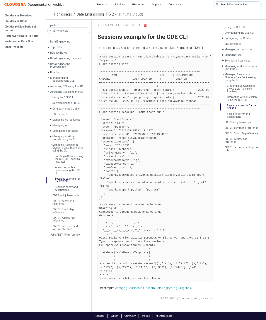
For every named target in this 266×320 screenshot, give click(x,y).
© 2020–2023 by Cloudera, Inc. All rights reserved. (187, 298)
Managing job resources (66, 119)
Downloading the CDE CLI (66, 102)
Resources (138, 4)
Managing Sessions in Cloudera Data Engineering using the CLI (67, 147)
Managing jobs (60, 125)
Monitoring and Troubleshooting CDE (62, 79)
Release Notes (58, 52)
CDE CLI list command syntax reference (65, 228)
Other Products (13, 46)
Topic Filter (53, 25)
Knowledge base (164, 316)
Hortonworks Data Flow (18, 41)
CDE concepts (60, 114)
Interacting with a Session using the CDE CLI (68, 170)
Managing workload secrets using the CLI (64, 138)
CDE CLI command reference (63, 202)
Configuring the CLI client (66, 108)
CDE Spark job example (65, 195)
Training (146, 316)
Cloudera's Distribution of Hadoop (20, 28)
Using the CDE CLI (62, 97)
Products (102, 4)
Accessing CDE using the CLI (66, 91)
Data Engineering (90, 14)
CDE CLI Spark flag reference (63, 211)
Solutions (119, 4)
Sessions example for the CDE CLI (67, 180)
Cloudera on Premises (18, 15)
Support (156, 4)
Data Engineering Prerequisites (60, 65)
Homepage (63, 14)
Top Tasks (56, 47)
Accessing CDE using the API (66, 86)
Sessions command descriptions (66, 188)
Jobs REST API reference (65, 234)
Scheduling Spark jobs (65, 130)
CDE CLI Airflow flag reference (63, 219)
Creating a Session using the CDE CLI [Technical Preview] (69, 159)
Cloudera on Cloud (16, 21)
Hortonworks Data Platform (21, 35)
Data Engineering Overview (66, 58)
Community (175, 4)
